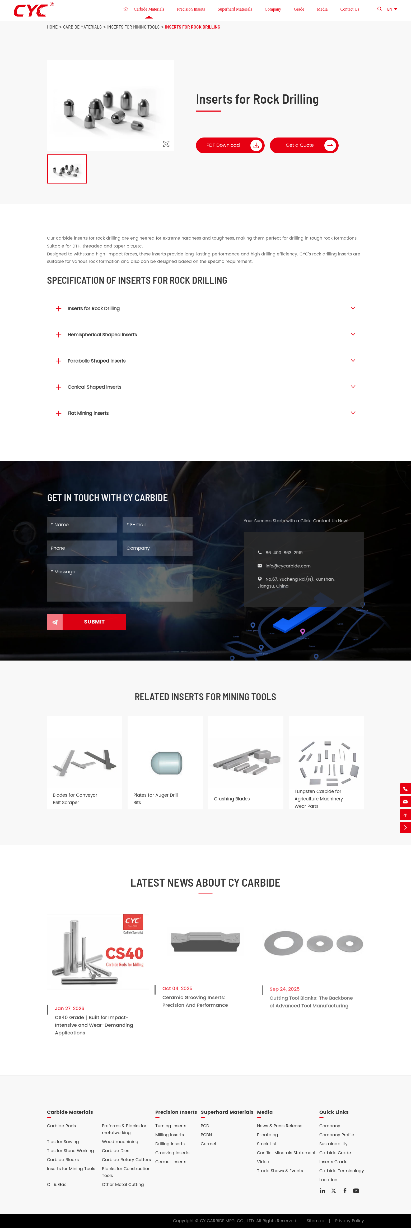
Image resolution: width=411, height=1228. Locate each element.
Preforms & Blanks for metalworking (124, 1129)
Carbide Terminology (341, 1170)
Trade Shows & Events (280, 1170)
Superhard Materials (235, 9)
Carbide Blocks (63, 1159)
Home (52, 27)
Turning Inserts (170, 1125)
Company (273, 9)
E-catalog (267, 1134)
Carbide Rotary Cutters (126, 1159)
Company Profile (336, 1134)
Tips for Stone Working (70, 1150)
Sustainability (333, 1143)
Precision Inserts (191, 9)
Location (328, 1179)
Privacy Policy (349, 1220)
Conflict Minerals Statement (286, 1152)
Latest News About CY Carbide (205, 886)
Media (322, 9)
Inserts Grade (333, 1161)
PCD (205, 1125)
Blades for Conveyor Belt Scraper (75, 803)
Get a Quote (311, 145)
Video (263, 1161)
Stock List (266, 1143)
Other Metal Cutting (123, 1184)
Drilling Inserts (170, 1143)
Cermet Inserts (170, 1161)
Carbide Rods (61, 1125)
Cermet (209, 1143)
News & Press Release (279, 1125)
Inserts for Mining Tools (133, 27)
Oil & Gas (56, 1184)
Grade (299, 9)
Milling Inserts (169, 1134)
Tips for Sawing (63, 1141)
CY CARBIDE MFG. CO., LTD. (227, 1220)
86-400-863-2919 (288, 552)
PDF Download (234, 145)
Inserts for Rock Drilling (192, 27)
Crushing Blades (232, 803)
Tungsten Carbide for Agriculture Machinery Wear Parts (319, 803)
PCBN (206, 1134)
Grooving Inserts (172, 1152)
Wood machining (120, 1141)
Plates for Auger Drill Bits (155, 803)
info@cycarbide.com (292, 566)
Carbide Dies (115, 1150)
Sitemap (315, 1220)
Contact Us (349, 9)
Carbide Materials (149, 9)
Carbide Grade (335, 1152)
